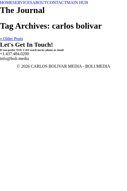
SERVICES (22, 2)
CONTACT (57, 2)
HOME (6, 2)
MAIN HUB (77, 2)
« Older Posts (11, 38)
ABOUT (39, 2)
